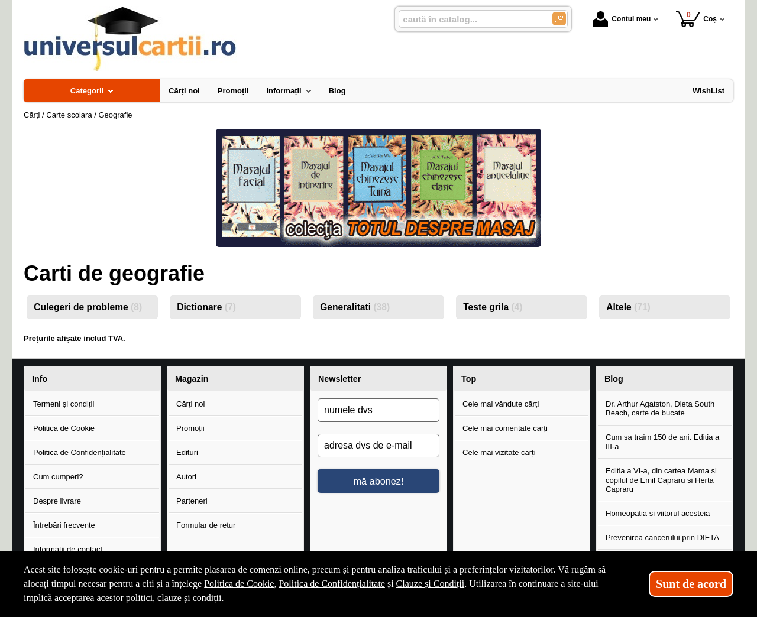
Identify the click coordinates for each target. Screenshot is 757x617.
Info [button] (39, 379)
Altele (628, 307)
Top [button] (468, 379)
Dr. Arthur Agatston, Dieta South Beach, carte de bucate (660, 409)
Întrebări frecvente (64, 525)
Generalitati (355, 307)
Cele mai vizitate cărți (499, 452)
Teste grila (492, 307)
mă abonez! (379, 481)
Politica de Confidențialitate (79, 452)
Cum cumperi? (58, 476)
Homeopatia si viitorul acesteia (658, 513)
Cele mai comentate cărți (505, 428)
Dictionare (206, 307)
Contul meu (622, 19)
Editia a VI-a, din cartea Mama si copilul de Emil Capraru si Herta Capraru (661, 479)
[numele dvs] (378, 410)
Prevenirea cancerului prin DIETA (662, 537)
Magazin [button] (191, 379)
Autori (186, 476)
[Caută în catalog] (559, 18)
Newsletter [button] (339, 379)
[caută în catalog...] (471, 19)
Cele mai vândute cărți (500, 404)
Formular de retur (205, 525)
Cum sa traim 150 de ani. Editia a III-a (662, 442)
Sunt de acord (691, 583)
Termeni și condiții (63, 404)
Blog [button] (613, 379)
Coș (696, 19)
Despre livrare (57, 500)
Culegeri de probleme (88, 307)
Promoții (190, 428)
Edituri (187, 452)
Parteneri (192, 500)
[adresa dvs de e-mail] (378, 445)
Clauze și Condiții (430, 584)
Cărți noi (190, 404)
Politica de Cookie (64, 428)
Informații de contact (67, 549)
